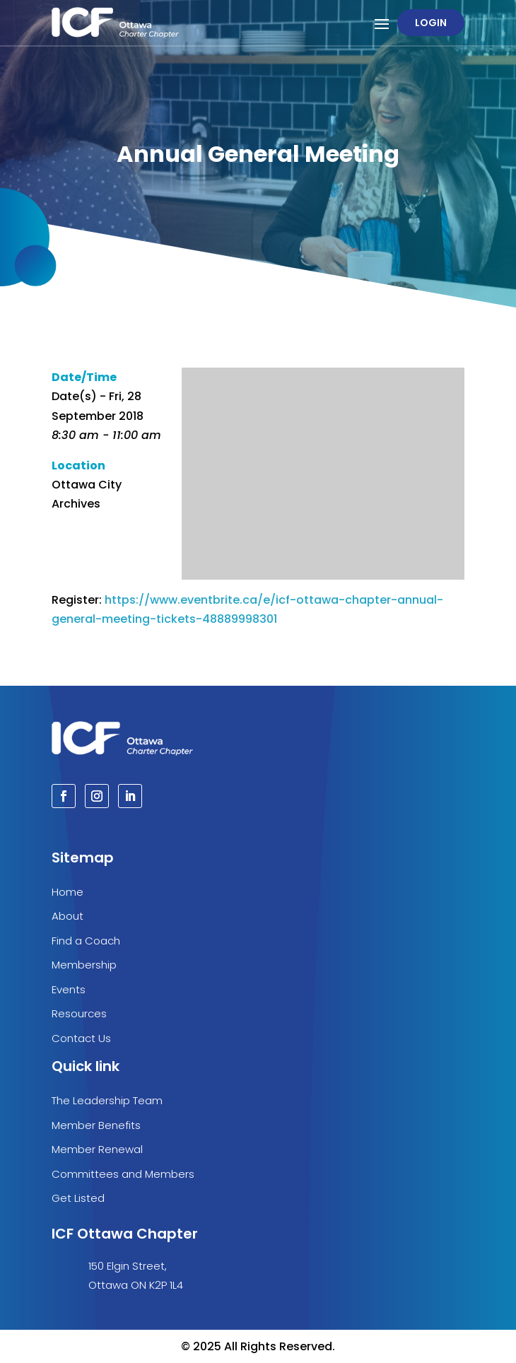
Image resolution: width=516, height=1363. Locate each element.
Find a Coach (86, 940)
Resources (79, 1013)
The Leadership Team (107, 1100)
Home (67, 891)
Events (69, 989)
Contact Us (81, 1038)
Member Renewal (97, 1149)
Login (431, 23)
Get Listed (78, 1198)
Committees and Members (123, 1173)
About (67, 915)
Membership (84, 964)
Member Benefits (96, 1125)
